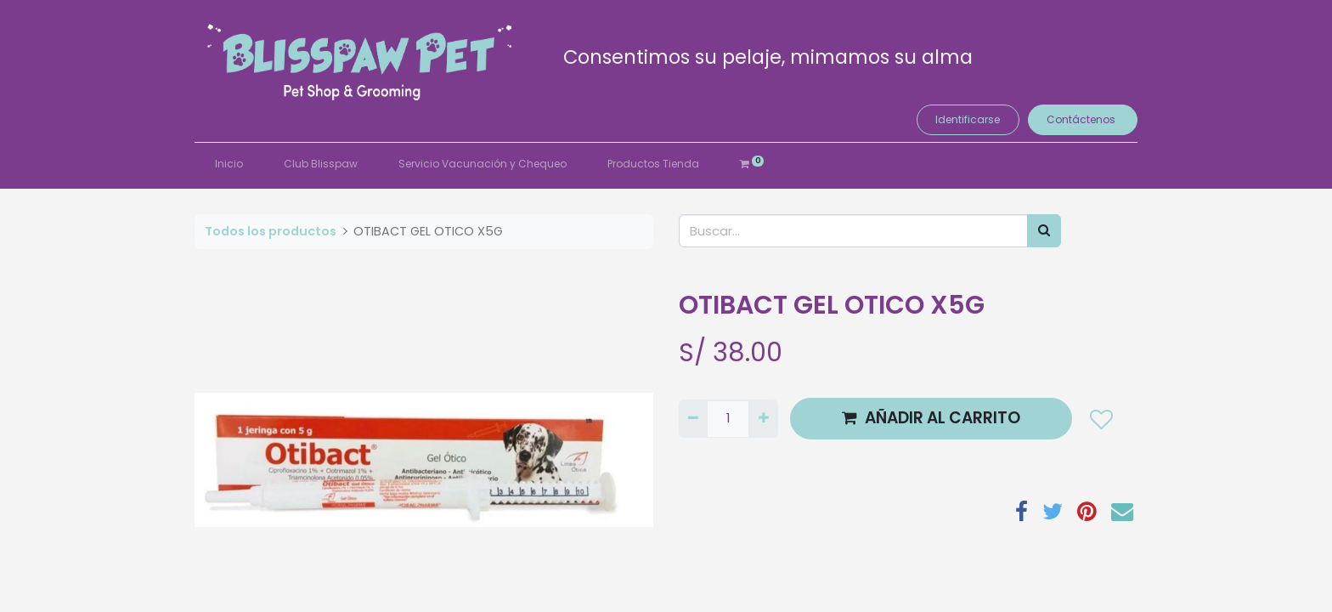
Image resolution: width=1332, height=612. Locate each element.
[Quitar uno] (693, 419)
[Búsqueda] (1044, 230)
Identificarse (967, 119)
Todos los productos (270, 231)
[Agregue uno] (762, 419)
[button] (1100, 418)
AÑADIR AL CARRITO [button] (931, 417)
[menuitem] (229, 164)
